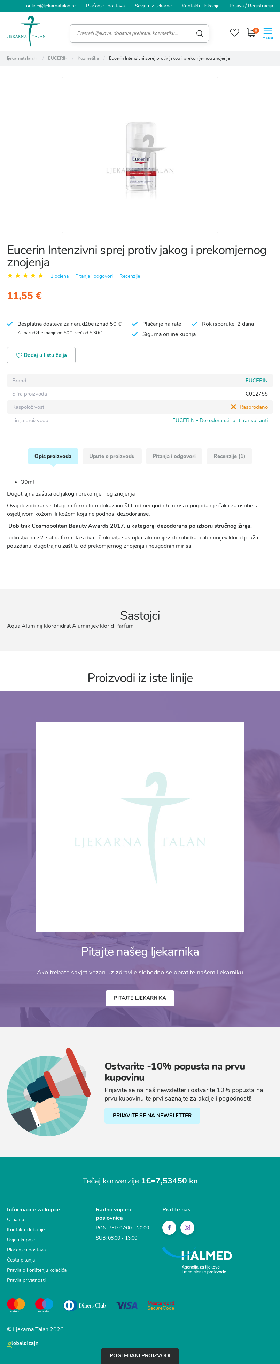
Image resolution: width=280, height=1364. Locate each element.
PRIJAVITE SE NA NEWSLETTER (152, 1116)
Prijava (237, 5)
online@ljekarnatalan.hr (51, 5)
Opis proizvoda (52, 456)
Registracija (260, 5)
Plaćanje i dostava (105, 5)
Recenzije (129, 276)
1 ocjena (59, 276)
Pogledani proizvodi (140, 1355)
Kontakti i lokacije (200, 5)
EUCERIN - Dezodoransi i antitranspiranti (220, 420)
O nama (15, 1220)
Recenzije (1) (230, 456)
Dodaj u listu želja (42, 356)
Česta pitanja (21, 1260)
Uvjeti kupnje (21, 1240)
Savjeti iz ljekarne (153, 5)
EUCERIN (257, 380)
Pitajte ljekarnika (140, 998)
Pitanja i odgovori (94, 276)
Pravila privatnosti (26, 1280)
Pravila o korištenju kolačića (37, 1270)
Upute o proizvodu (112, 456)
